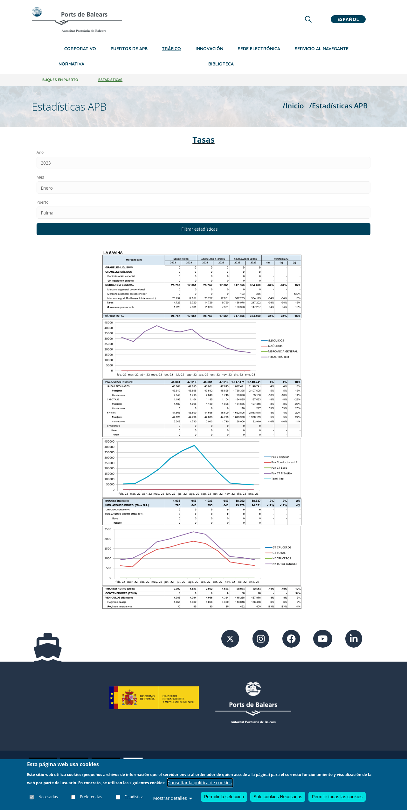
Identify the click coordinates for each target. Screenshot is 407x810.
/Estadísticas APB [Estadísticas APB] (338, 106)
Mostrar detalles (172, 798)
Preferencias (91, 797)
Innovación (209, 48)
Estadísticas (110, 80)
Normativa (71, 64)
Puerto (43, 203)
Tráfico (171, 48)
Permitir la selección (224, 796)
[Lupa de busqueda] (308, 19)
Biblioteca (221, 64)
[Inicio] (77, 19)
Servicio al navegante (321, 48)
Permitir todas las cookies (337, 796)
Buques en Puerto (60, 80)
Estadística (134, 797)
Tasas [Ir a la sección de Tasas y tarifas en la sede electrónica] (203, 139)
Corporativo (80, 48)
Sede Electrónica (259, 48)
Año (40, 152)
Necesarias (48, 797)
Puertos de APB (129, 48)
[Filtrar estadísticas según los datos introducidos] (203, 230)
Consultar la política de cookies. (200, 782)
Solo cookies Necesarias (277, 796)
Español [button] (348, 19)
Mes (40, 177)
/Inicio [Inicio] (293, 106)
